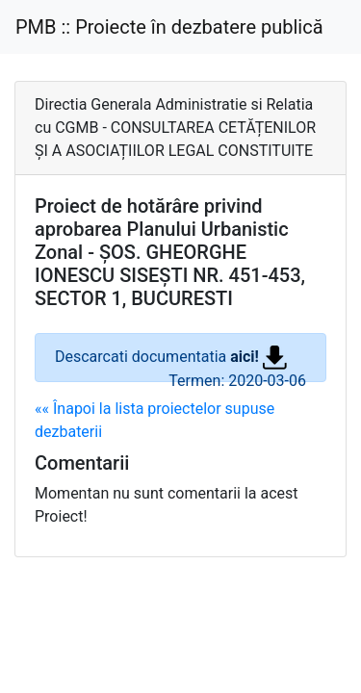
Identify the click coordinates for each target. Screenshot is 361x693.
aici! (258, 356)
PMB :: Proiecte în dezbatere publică (169, 26)
